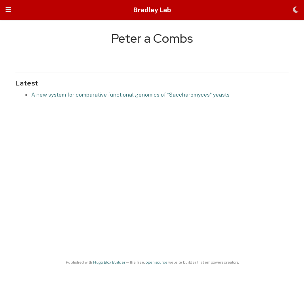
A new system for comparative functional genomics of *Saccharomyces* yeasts (130, 94)
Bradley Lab (152, 10)
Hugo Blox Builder (109, 262)
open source (156, 262)
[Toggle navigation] (8, 10)
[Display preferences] (295, 10)
